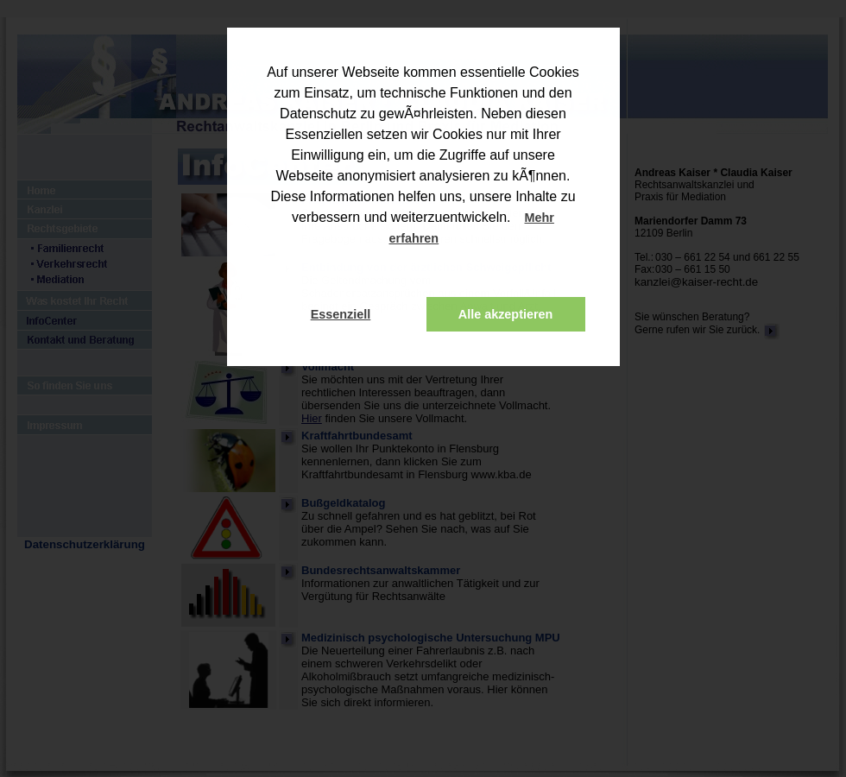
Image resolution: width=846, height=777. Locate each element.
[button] (454, 240)
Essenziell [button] (341, 314)
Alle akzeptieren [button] (505, 314)
